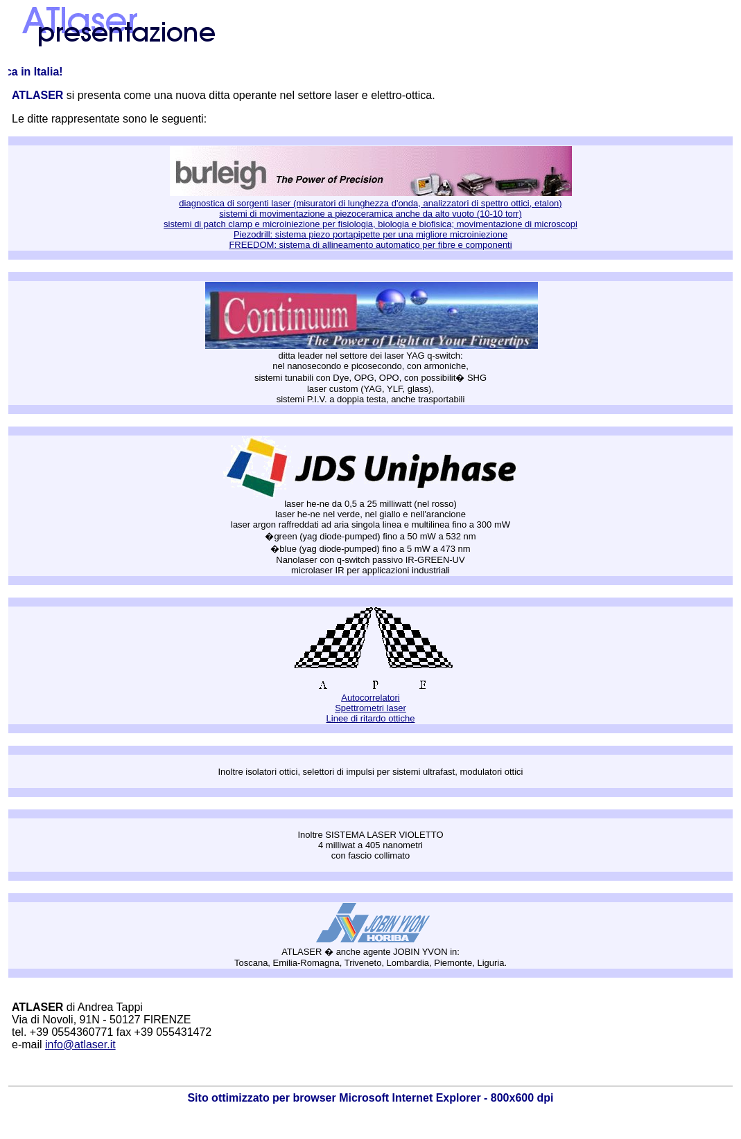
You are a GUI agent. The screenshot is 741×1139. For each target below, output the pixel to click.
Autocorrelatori (370, 697)
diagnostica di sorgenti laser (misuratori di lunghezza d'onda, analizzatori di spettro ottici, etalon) (370, 203)
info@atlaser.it (80, 1044)
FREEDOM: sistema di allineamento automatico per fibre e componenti (370, 245)
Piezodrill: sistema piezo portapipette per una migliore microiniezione (370, 234)
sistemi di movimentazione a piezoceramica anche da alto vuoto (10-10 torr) (370, 213)
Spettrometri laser (370, 708)
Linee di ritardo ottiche (370, 718)
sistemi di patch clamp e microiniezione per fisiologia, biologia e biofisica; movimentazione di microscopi (370, 224)
